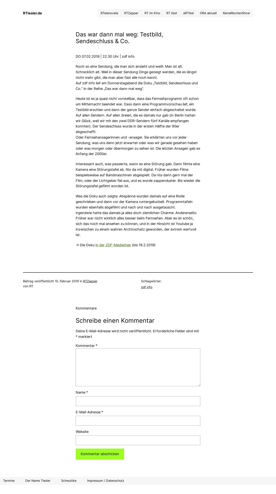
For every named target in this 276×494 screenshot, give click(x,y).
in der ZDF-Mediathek (113, 245)
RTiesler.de (32, 13)
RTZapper (90, 281)
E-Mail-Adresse (89, 412)
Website (82, 432)
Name (82, 392)
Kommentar (86, 346)
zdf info (146, 287)
